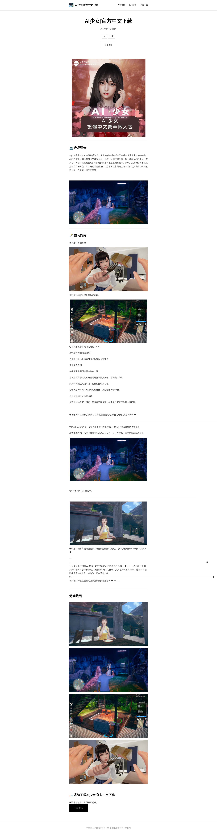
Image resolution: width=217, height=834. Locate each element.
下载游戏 (79, 808)
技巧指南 (132, 5)
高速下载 (144, 5)
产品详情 (121, 5)
